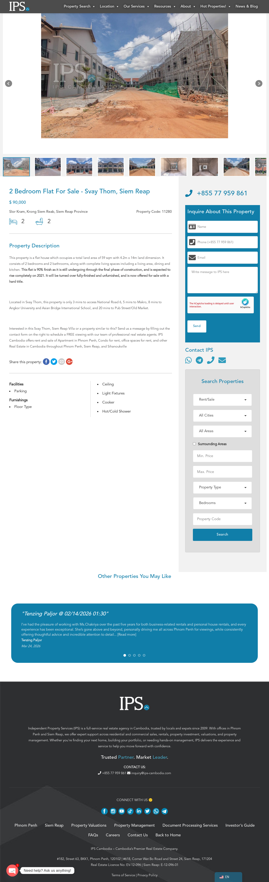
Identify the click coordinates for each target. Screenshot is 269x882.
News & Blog (247, 6)
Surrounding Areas (210, 444)
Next (259, 84)
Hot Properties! (215, 6)
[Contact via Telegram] (199, 360)
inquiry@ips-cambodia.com (149, 773)
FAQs (93, 835)
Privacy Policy (147, 875)
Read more (126, 634)
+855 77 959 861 (216, 193)
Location (109, 6)
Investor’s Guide (240, 826)
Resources (165, 6)
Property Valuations (88, 826)
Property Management (134, 826)
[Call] (210, 360)
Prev (9, 84)
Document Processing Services (190, 826)
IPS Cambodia (101, 849)
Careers (113, 835)
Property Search (79, 6)
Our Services (137, 6)
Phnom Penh (26, 826)
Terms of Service (123, 875)
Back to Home (168, 835)
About (188, 6)
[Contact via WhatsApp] (188, 360)
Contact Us (138, 835)
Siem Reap (55, 734)
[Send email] (222, 360)
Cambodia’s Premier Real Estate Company (146, 849)
